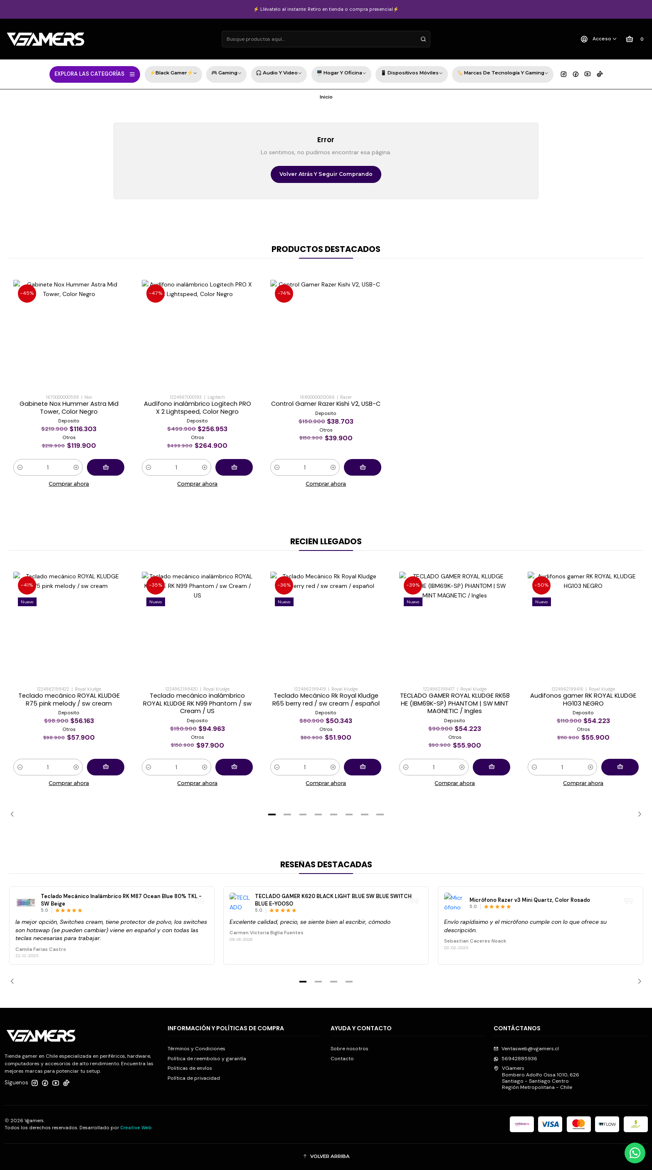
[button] (272, 814)
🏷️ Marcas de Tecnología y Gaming (502, 74)
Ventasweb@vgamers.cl (526, 1048)
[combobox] (326, 39)
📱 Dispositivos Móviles (411, 74)
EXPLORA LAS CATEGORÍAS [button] (95, 74)
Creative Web (136, 1128)
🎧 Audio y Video (279, 74)
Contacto (342, 1058)
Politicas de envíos (190, 1068)
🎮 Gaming (226, 74)
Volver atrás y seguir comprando (326, 174)
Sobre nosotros (349, 1048)
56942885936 (515, 1058)
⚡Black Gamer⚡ (173, 74)
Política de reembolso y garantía (207, 1058)
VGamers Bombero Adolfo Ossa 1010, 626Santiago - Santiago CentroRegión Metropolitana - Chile (536, 1078)
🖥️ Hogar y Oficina (341, 74)
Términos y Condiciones (196, 1048)
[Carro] (634, 39)
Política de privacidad (194, 1078)
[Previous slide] (15, 814)
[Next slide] (637, 814)
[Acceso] (597, 39)
